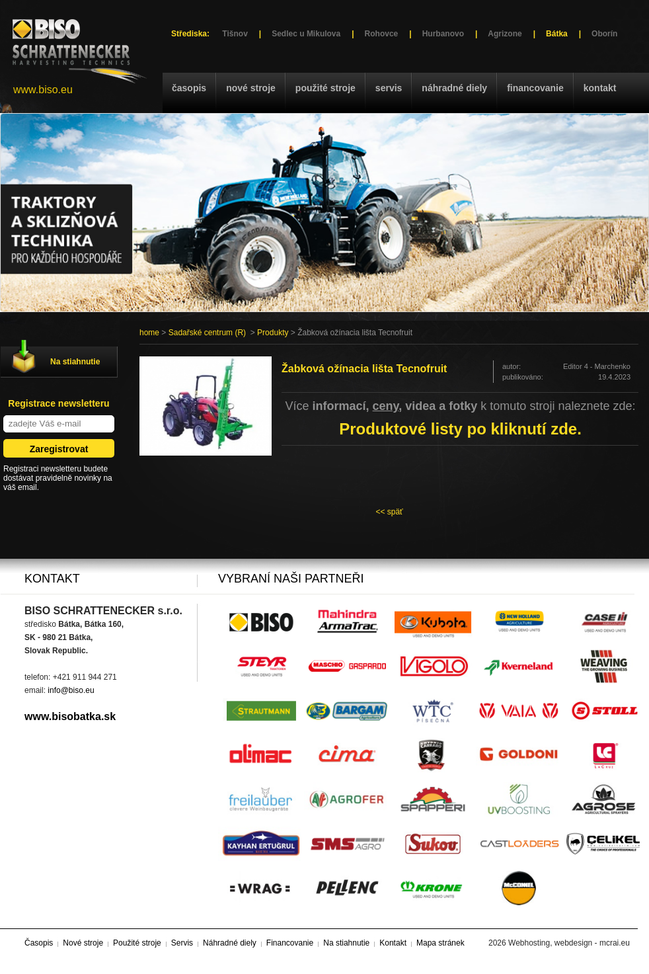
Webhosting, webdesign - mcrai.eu (569, 943)
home (149, 332)
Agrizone (504, 33)
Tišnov (234, 33)
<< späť (388, 511)
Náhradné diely (454, 88)
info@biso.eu (71, 690)
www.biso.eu (43, 89)
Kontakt (600, 88)
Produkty (272, 332)
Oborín (604, 33)
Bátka (557, 33)
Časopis (189, 88)
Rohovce (382, 33)
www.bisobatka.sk (70, 716)
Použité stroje (325, 88)
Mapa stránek (440, 943)
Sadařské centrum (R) (207, 332)
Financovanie (535, 88)
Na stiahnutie (75, 361)
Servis (388, 88)
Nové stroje (251, 88)
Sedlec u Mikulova (306, 33)
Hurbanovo (443, 33)
